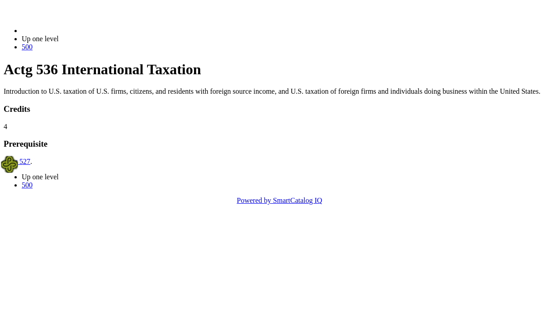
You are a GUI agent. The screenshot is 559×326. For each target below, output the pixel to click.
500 (27, 47)
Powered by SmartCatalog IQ (279, 200)
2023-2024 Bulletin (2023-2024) (69, 30)
